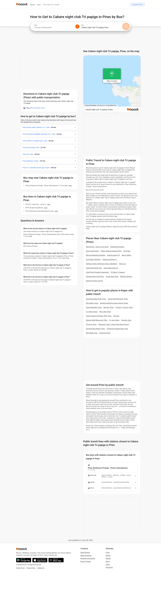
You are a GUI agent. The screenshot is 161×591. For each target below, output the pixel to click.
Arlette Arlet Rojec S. (109, 259)
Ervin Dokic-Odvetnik (93, 259)
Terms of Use (20, 568)
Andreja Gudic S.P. (113, 255)
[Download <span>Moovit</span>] (137, 4)
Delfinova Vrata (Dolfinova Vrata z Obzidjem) (101, 264)
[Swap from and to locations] (77, 27)
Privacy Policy (30, 568)
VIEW (70, 185)
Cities (108, 564)
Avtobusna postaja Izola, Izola (117, 329)
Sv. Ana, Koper (114, 320)
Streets (108, 558)
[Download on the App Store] (39, 560)
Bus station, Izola (92, 303)
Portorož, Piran (91, 324)
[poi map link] (112, 84)
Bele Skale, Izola (91, 333)
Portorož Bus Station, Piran (95, 329)
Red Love (122, 264)
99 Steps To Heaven (118, 272)
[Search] (126, 26)
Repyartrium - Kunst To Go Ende (97, 247)
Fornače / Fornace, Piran (124, 307)
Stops (108, 561)
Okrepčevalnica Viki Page (95, 276)
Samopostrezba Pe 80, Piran (96, 299)
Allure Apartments (92, 251)
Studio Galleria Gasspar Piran (111, 251)
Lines (107, 552)
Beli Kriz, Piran (108, 307)
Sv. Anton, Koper (91, 312)
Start (35, 25)
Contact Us (40, 568)
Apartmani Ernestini (117, 247)
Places (108, 555)
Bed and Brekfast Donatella (95, 255)
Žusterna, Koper (104, 333)
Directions (109, 567)
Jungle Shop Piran (112, 276)
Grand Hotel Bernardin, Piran (118, 299)
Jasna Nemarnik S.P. (111, 268)
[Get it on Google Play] (23, 560)
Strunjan (116, 316)
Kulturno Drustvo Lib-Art (94, 281)
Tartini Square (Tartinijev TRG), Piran (98, 316)
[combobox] (53, 27)
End (82, 25)
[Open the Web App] (56, 560)
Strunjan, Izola (126, 320)
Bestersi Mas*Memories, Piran (96, 320)
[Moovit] (21, 4)
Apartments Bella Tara (94, 268)
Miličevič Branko (126, 276)
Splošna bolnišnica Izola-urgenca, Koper (114, 303)
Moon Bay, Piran (105, 312)
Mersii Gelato (126, 255)
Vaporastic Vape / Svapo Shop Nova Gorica (113, 324)
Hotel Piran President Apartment (97, 272)
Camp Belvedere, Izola (94, 307)
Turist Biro (126, 251)
